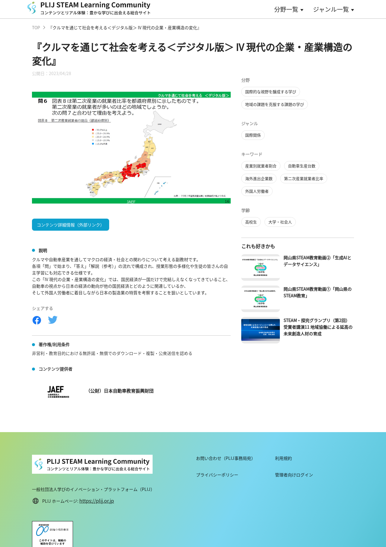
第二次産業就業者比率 (303, 178)
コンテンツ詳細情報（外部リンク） (70, 225)
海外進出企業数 (259, 178)
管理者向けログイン (294, 475)
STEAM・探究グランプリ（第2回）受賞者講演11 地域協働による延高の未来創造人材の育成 (318, 327)
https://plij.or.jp (96, 500)
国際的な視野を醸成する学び (270, 91)
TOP (36, 27)
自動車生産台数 (301, 166)
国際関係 (253, 135)
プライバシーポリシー (217, 475)
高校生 (251, 222)
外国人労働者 (257, 191)
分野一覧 (286, 9)
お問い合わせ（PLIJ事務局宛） (225, 458)
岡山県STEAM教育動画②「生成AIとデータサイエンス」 (317, 261)
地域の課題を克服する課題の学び (274, 104)
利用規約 (283, 458)
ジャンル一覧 (331, 9)
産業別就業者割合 (261, 166)
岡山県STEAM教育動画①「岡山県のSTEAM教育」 (317, 292)
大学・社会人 (280, 222)
